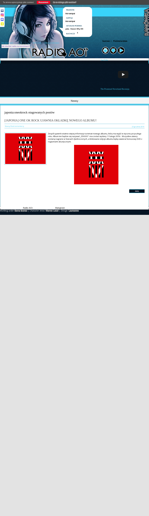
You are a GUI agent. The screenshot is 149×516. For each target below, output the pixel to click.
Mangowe (60, 207)
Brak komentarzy (17, 126)
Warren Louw (52, 210)
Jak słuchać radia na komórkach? (15, 46)
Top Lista (37, 43)
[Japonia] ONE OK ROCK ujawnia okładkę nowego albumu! (50, 120)
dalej (137, 191)
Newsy (74, 100)
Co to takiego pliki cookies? (64, 2)
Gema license (20, 210)
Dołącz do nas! (51, 43)
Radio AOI (28, 207)
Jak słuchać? (7, 43)
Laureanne (74, 210)
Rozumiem (43, 2)
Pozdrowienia (120, 41)
